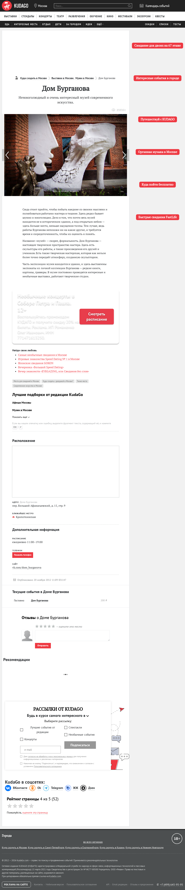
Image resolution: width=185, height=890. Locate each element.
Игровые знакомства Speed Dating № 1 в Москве (49, 359)
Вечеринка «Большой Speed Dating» (41, 367)
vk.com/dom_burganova (26, 567)
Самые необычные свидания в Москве (42, 355)
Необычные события (82, 734)
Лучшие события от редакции (42, 730)
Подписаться (80, 745)
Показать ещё (21, 417)
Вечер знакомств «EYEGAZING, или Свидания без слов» (53, 371)
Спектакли (75, 727)
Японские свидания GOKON (35, 363)
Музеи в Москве (22, 410)
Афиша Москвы (21, 402)
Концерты (30, 739)
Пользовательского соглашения (48, 766)
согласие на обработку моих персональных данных (50, 756)
